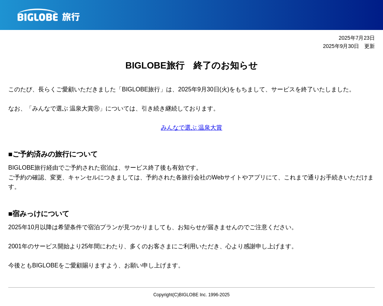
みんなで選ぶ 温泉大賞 (191, 127)
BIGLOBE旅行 (194, 15)
